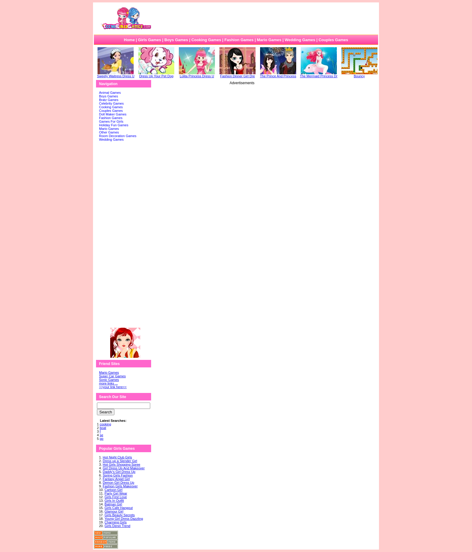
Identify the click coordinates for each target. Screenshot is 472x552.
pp (101, 438)
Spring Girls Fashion (118, 475)
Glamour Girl (113, 511)
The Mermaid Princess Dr (318, 74)
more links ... (108, 383)
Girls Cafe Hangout (118, 508)
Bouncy (359, 74)
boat (103, 428)
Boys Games (176, 40)
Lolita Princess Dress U (197, 74)
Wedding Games (300, 40)
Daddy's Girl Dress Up (119, 472)
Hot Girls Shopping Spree (121, 464)
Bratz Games (108, 100)
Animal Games (110, 92)
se (101, 435)
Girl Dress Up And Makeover (123, 468)
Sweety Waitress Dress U (115, 74)
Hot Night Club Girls (117, 457)
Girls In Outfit (114, 500)
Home (129, 40)
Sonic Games (109, 380)
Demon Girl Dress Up (118, 482)
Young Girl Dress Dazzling (123, 518)
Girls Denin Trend (117, 526)
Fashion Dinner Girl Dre (237, 74)
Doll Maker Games (112, 114)
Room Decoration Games (117, 136)
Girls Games (149, 40)
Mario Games (269, 40)
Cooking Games (206, 40)
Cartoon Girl (113, 490)
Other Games (109, 132)
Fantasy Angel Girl (116, 479)
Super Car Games (112, 376)
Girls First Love (115, 497)
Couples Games (333, 40)
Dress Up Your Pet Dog (156, 74)
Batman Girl (113, 504)
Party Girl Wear (115, 493)
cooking (105, 424)
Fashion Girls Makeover (120, 486)
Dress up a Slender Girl (120, 461)
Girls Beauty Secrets (119, 515)
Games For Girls (111, 121)
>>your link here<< (113, 387)
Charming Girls (115, 522)
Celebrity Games (111, 103)
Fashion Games (238, 40)
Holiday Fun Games (113, 125)
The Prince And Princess (278, 74)
